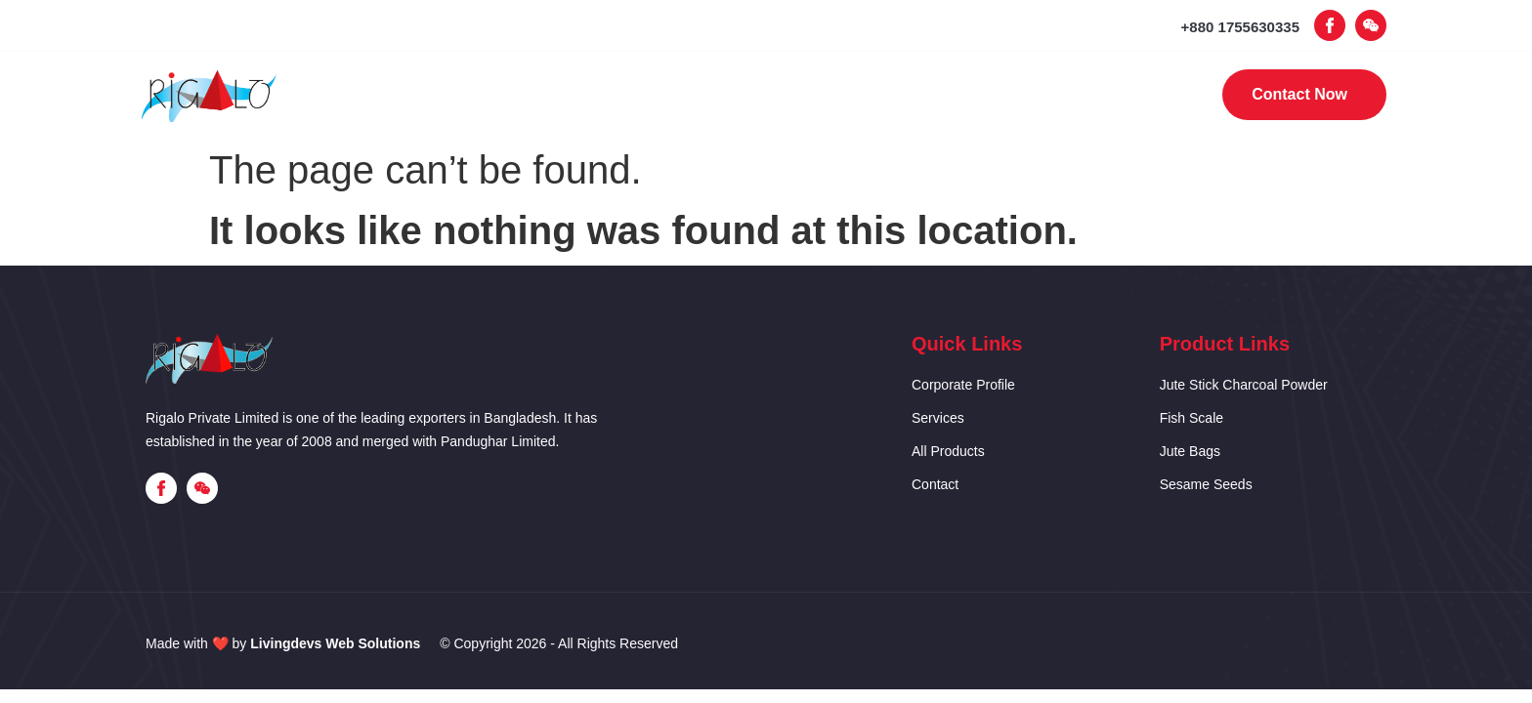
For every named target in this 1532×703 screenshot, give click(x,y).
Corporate (613, 95)
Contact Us (1014, 95)
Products (886, 95)
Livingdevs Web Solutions (335, 643)
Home (499, 95)
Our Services (750, 95)
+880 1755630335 (1240, 27)
